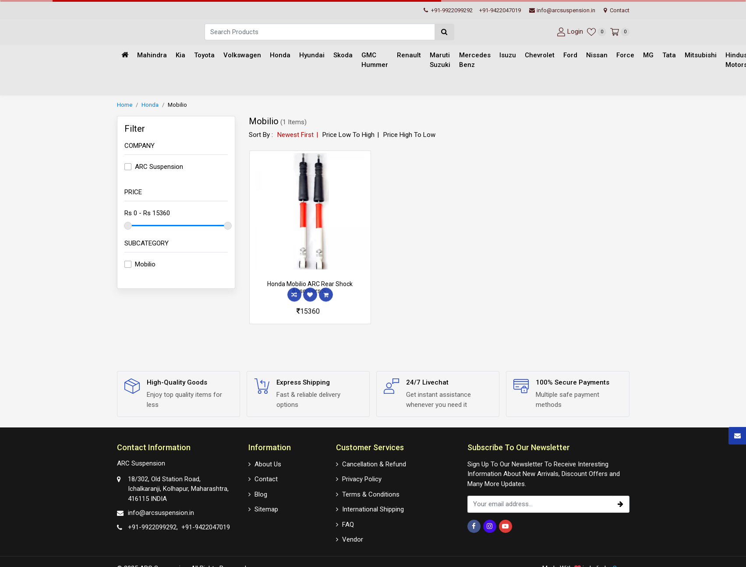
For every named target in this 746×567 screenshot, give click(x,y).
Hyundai (312, 55)
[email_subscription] (539, 504)
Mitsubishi (701, 55)
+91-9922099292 (448, 10)
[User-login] (569, 32)
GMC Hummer (374, 60)
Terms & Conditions (371, 494)
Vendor (352, 539)
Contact (616, 10)
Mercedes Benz (475, 60)
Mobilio (177, 105)
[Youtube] (505, 526)
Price (133, 192)
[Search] (320, 32)
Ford (570, 55)
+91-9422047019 (500, 10)
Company (139, 146)
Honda (280, 55)
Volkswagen (242, 55)
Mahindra (152, 55)
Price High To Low (409, 135)
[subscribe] (620, 504)
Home (124, 105)
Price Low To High (348, 135)
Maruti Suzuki (440, 60)
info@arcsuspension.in (562, 10)
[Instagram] (489, 526)
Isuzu (507, 55)
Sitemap (266, 509)
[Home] (125, 55)
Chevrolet (540, 55)
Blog (261, 494)
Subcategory (146, 243)
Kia (180, 55)
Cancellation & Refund (374, 464)
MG (648, 55)
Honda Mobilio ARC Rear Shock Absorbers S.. (310, 287)
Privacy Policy (362, 479)
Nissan (597, 55)
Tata (669, 55)
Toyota (204, 55)
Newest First (295, 135)
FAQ (348, 524)
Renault (409, 55)
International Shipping (373, 509)
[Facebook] (474, 526)
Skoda (343, 55)
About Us (268, 464)
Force (625, 55)
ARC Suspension (159, 167)
